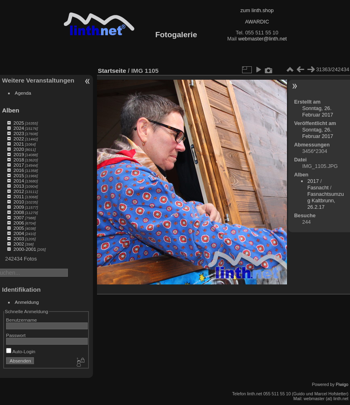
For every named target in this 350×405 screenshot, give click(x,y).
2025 (18, 122)
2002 (18, 243)
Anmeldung (27, 302)
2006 (18, 222)
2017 (18, 165)
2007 (18, 217)
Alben (10, 110)
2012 (18, 191)
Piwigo (342, 384)
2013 (18, 186)
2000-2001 (24, 249)
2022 (18, 138)
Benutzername (21, 319)
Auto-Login (21, 351)
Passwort (15, 335)
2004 (18, 233)
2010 (18, 201)
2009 (18, 207)
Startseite (112, 70)
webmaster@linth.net (262, 39)
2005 (18, 228)
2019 (18, 154)
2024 (18, 128)
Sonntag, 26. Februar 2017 (317, 111)
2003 (18, 238)
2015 (18, 175)
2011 (18, 196)
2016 (18, 170)
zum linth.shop (257, 10)
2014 (18, 180)
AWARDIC (257, 22)
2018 (18, 159)
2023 (18, 133)
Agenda (23, 92)
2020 (18, 149)
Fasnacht (318, 187)
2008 (18, 212)
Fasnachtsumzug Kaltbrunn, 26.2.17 (325, 200)
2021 (18, 143)
